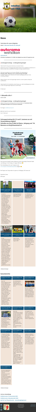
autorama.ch (4, 55)
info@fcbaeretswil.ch (9, 107)
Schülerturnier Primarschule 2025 (9, 396)
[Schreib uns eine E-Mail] (1, 409)
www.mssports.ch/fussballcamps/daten (9, 166)
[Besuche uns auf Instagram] (1, 407)
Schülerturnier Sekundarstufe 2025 (9, 398)
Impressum (33, 404)
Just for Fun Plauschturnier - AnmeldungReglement (13, 400)
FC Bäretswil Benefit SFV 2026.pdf (11, 45)
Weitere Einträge (4, 268)
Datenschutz (32, 406)
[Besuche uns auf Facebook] (1, 405)
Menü (32, 6)
